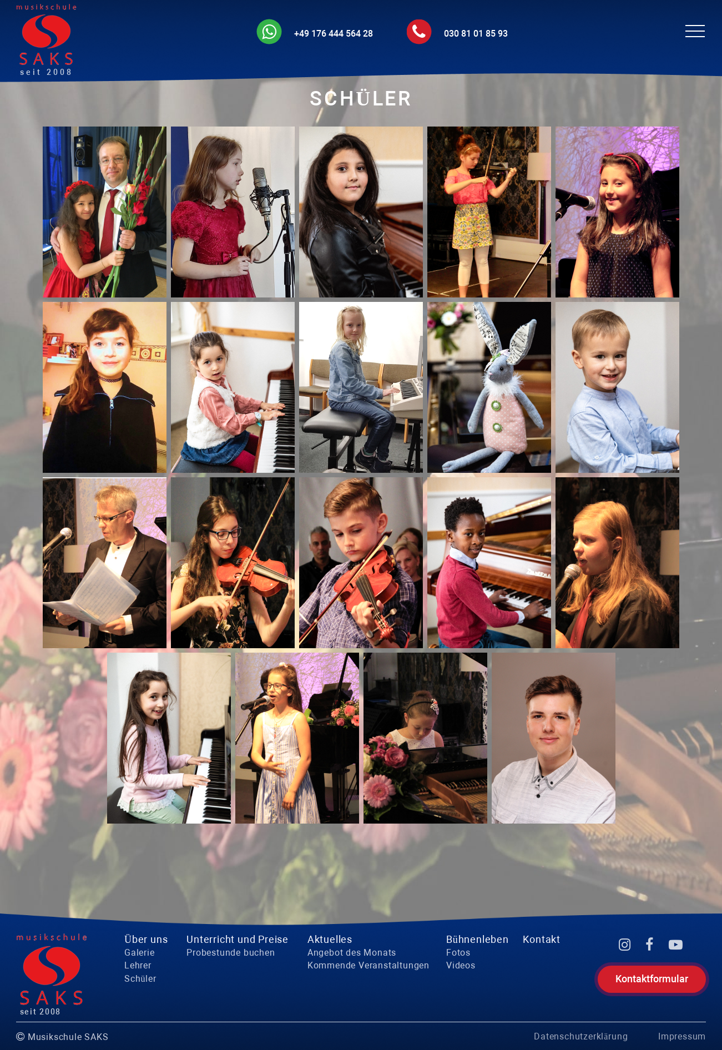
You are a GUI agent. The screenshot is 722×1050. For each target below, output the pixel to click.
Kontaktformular (651, 979)
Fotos (458, 952)
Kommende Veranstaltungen (368, 965)
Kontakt (542, 939)
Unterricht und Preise (237, 939)
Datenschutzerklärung (581, 1037)
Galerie (139, 952)
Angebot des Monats (351, 952)
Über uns (146, 939)
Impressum (682, 1037)
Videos (461, 965)
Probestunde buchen (230, 952)
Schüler (140, 978)
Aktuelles (329, 939)
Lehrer (138, 965)
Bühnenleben (477, 939)
